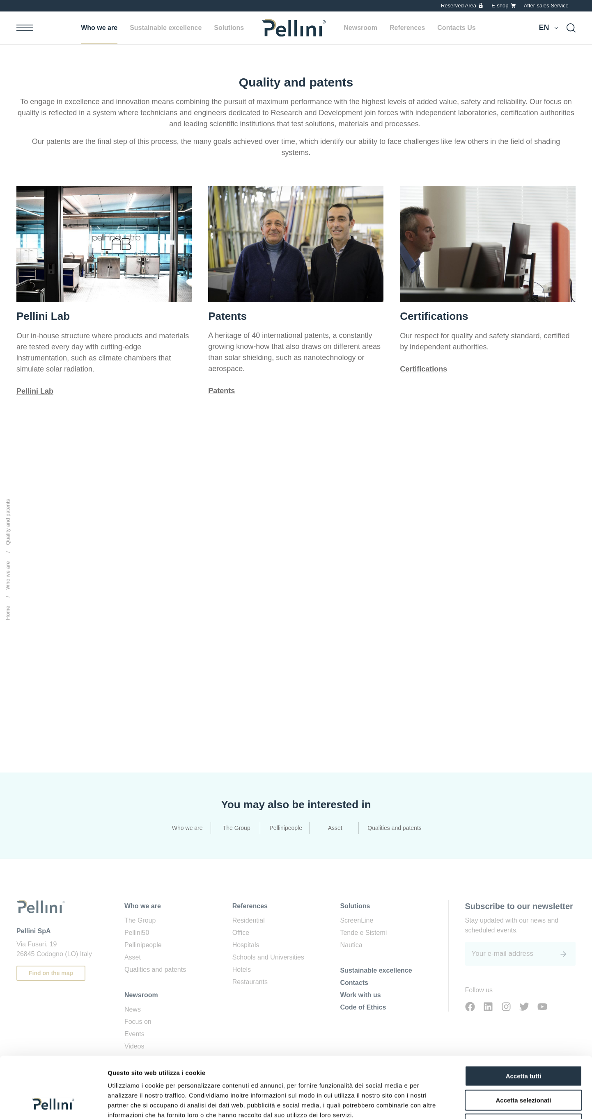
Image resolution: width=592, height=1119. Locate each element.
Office (241, 932)
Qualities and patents (394, 828)
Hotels (241, 969)
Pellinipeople (286, 828)
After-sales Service (546, 5)
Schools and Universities (268, 957)
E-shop (499, 5)
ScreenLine (356, 920)
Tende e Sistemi (363, 932)
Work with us (360, 994)
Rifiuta (523, 1066)
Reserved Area (458, 5)
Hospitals (245, 944)
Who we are (99, 27)
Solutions (229, 27)
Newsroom (360, 27)
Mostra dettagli (432, 1102)
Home (8, 613)
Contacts (354, 982)
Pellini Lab (34, 391)
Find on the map (51, 973)
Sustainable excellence (166, 27)
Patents (221, 391)
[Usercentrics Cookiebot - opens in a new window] (53, 1103)
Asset (335, 828)
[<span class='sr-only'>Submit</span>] (563, 954)
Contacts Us (456, 27)
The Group (236, 828)
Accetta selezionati (523, 1042)
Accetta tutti (524, 1018)
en (544, 27)
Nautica (351, 944)
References (407, 27)
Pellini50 (136, 932)
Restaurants (250, 981)
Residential (248, 920)
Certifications (423, 369)
